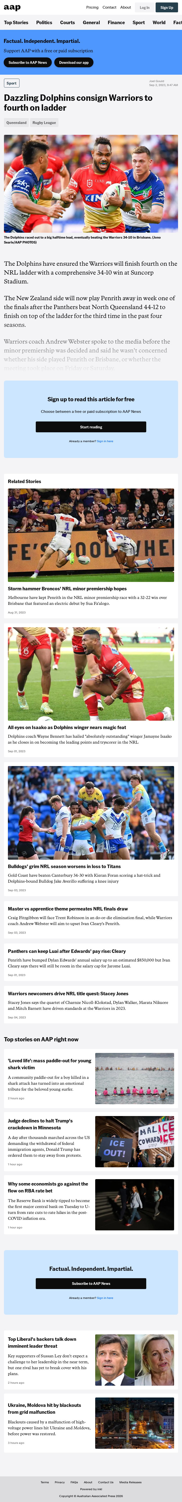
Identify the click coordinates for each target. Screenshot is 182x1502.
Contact (109, 7)
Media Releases (130, 1482)
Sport (139, 22)
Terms (45, 1482)
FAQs (74, 1482)
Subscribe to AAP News (28, 62)
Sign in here (105, 441)
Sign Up (167, 7)
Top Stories (16, 22)
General (91, 22)
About (125, 7)
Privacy (60, 1482)
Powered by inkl (91, 1489)
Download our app (74, 62)
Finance (116, 22)
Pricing (92, 7)
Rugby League (44, 122)
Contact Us (105, 1482)
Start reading (91, 426)
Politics (44, 22)
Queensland (16, 122)
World (159, 22)
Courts (67, 22)
